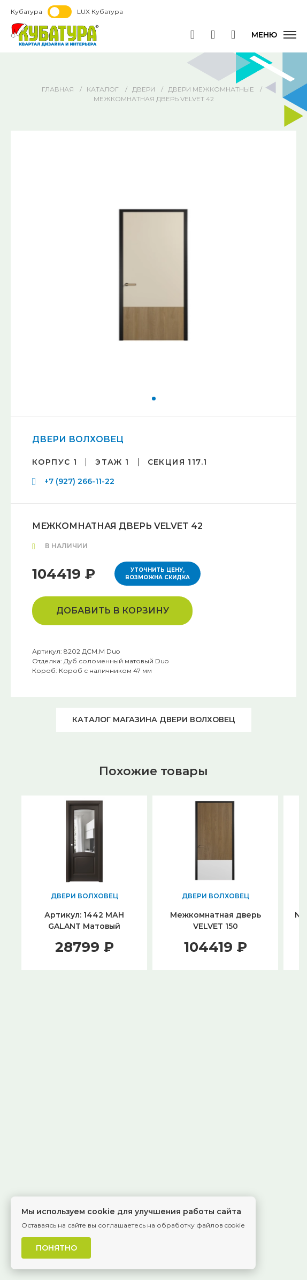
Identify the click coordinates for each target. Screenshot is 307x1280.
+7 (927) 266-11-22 (79, 481)
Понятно (56, 1248)
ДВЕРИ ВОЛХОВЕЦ (78, 439)
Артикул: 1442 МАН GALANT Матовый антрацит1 (84, 926)
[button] (154, 398)
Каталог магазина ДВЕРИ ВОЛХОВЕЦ (153, 719)
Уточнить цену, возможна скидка (157, 573)
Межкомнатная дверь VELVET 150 (215, 920)
